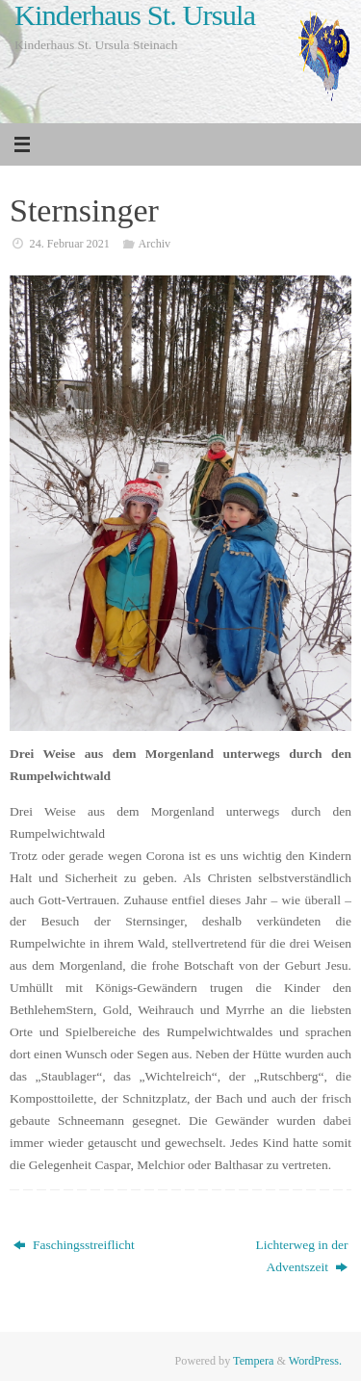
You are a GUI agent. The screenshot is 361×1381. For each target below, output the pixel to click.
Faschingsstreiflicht (74, 1245)
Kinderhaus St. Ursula (134, 16)
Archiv (154, 243)
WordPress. (315, 1361)
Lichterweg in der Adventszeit (301, 1256)
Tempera (253, 1361)
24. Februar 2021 (70, 243)
